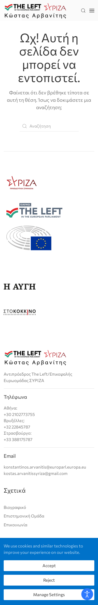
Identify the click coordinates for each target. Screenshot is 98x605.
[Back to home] (35, 10)
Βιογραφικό (15, 507)
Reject (49, 580)
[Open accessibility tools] (87, 594)
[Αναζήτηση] (49, 126)
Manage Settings (49, 594)
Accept (49, 565)
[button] (83, 10)
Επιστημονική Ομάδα (24, 515)
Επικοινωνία (15, 524)
